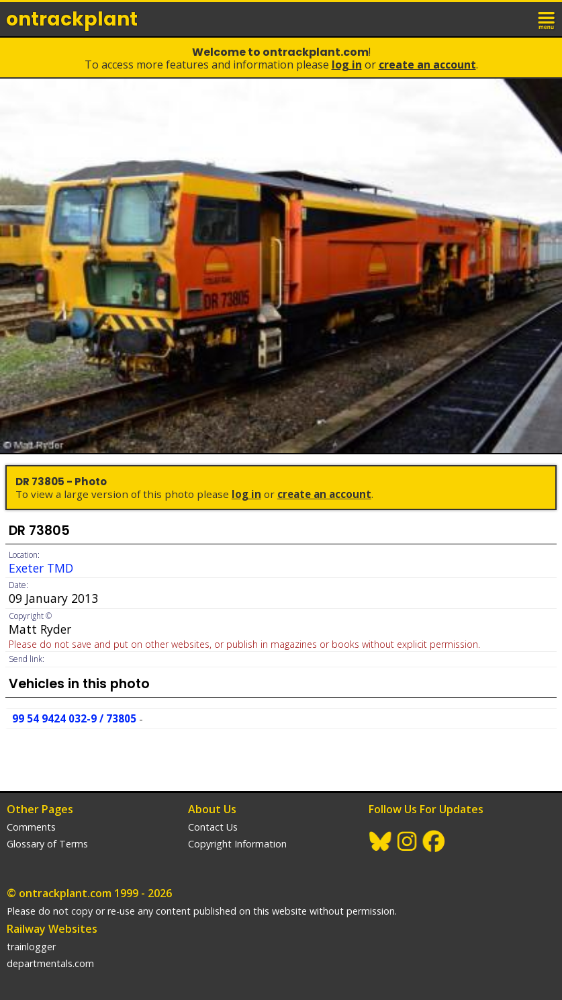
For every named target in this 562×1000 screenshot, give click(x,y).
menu (547, 19)
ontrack (72, 19)
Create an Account (427, 64)
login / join (517, 19)
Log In (347, 64)
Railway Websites (52, 928)
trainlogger (31, 946)
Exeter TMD (41, 568)
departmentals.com (50, 963)
